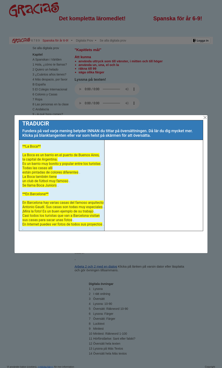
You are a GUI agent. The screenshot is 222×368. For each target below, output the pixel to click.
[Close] (204, 117)
